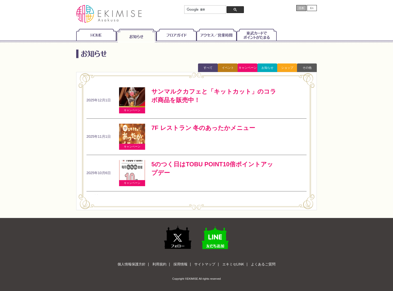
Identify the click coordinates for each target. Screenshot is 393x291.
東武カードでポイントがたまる (257, 35)
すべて (208, 67)
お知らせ (136, 35)
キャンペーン (248, 67)
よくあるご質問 (263, 264)
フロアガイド (176, 35)
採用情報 (180, 264)
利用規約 (159, 264)
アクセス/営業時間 (217, 35)
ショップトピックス (287, 69)
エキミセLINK (233, 264)
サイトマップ (204, 264)
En (311, 8)
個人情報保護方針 (132, 264)
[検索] (205, 10)
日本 (301, 8)
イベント (228, 67)
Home (96, 35)
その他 (307, 67)
